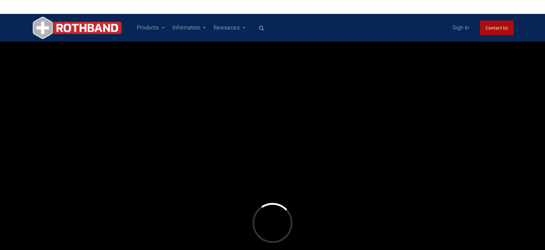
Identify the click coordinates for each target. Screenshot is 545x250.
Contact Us (492, 28)
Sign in (456, 27)
